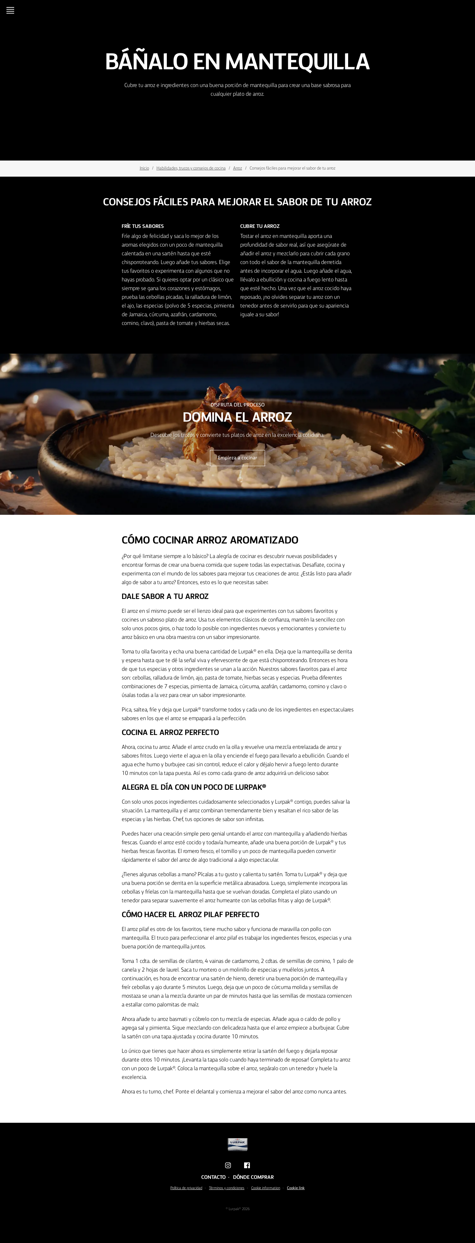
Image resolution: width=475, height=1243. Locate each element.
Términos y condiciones (226, 1188)
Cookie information (265, 1188)
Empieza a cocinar (237, 458)
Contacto (213, 1177)
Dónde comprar (253, 1177)
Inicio (144, 168)
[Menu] (11, 10)
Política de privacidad (186, 1188)
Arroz (237, 168)
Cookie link (296, 1188)
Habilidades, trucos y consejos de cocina (191, 168)
